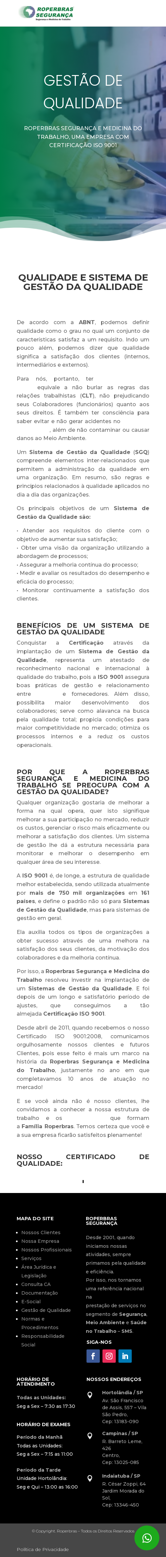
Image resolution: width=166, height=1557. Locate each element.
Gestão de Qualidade (46, 1310)
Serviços (31, 1258)
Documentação (39, 1293)
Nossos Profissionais (46, 1250)
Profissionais (86, 1118)
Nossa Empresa (40, 1241)
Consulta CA (36, 1284)
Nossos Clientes (41, 1233)
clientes (46, 694)
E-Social (31, 1302)
